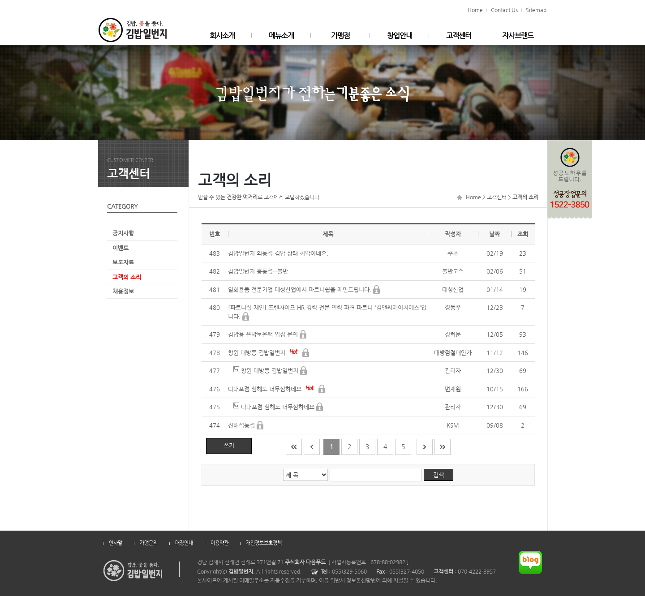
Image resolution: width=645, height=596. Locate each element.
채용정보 (123, 291)
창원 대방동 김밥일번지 (257, 352)
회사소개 (222, 35)
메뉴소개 (281, 35)
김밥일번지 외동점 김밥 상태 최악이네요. (278, 253)
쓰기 (229, 445)
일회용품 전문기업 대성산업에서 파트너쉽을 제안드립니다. (300, 289)
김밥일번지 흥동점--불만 (258, 271)
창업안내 (399, 35)
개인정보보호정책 (264, 543)
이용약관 (219, 543)
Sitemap (536, 10)
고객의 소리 (126, 277)
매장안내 (184, 543)
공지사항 (123, 233)
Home (475, 10)
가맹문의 (149, 543)
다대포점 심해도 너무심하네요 (265, 389)
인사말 (115, 543)
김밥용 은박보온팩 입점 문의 (264, 334)
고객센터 (458, 35)
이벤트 (120, 247)
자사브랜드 (517, 35)
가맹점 (340, 35)
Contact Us (504, 10)
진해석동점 (242, 425)
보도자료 (123, 262)
